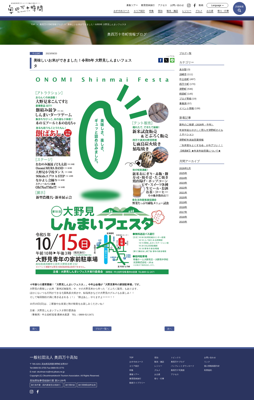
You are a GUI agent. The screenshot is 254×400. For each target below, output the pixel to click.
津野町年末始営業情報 (191, 139)
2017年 (183, 212)
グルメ (199, 11)
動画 (201, 5)
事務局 (183, 103)
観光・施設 (172, 11)
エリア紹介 (139, 11)
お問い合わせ (177, 5)
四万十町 (184, 84)
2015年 (183, 221)
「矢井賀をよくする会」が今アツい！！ (201, 145)
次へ (169, 328)
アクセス (162, 5)
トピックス (176, 357)
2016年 (183, 216)
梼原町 (183, 93)
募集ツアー (132, 5)
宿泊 (160, 11)
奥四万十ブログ (178, 362)
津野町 (183, 88)
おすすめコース (121, 11)
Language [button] (217, 5)
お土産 (210, 11)
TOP (131, 357)
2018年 (183, 207)
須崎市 (183, 74)
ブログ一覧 (185, 53)
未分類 (183, 69)
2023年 (183, 182)
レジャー (186, 11)
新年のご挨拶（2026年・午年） (196, 124)
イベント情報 (186, 108)
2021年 (183, 192)
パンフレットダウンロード (182, 366)
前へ (34, 328)
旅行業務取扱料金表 (87, 385)
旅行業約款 (70, 385)
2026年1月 (185, 168)
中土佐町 (184, 79)
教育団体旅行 (148, 5)
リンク (207, 362)
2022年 (183, 187)
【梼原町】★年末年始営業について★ (200, 150)
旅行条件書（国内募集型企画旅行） (46, 385)
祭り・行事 (223, 11)
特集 (151, 11)
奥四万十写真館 (178, 370)
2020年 (183, 197)
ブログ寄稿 (185, 98)
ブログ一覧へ (102, 328)
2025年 (183, 173)
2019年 (183, 202)
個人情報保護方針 (212, 366)
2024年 (183, 178)
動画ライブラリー (137, 383)
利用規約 (208, 370)
